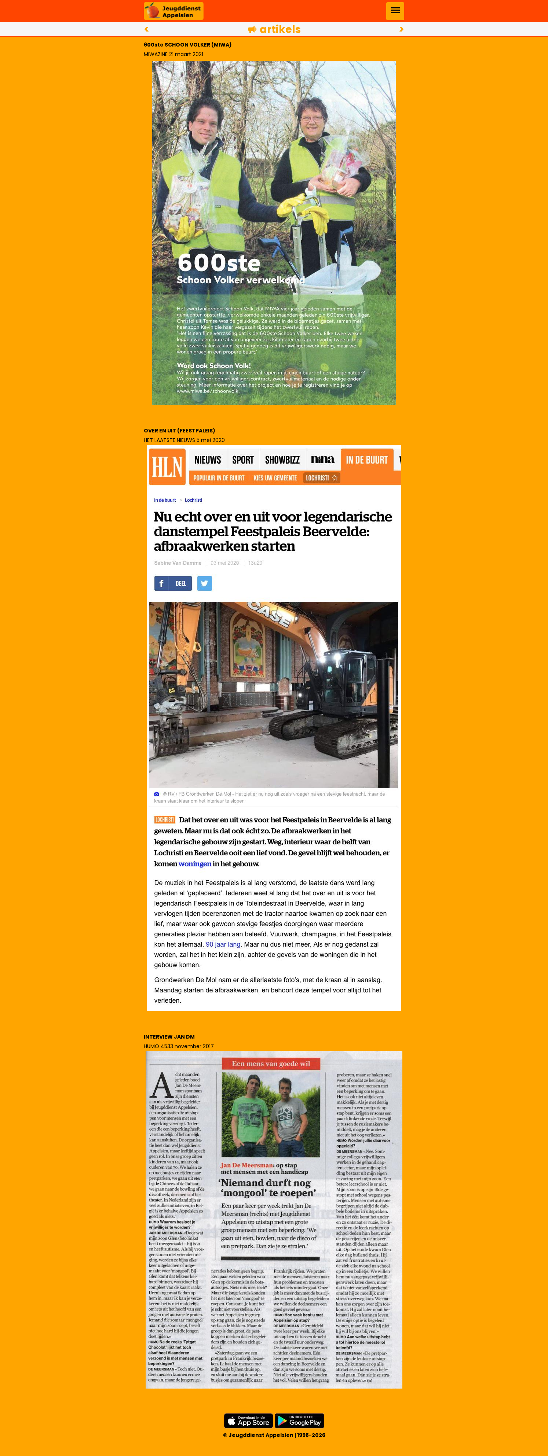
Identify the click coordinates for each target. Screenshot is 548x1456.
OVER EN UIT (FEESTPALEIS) (179, 430)
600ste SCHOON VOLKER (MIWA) (188, 44)
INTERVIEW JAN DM (169, 1036)
